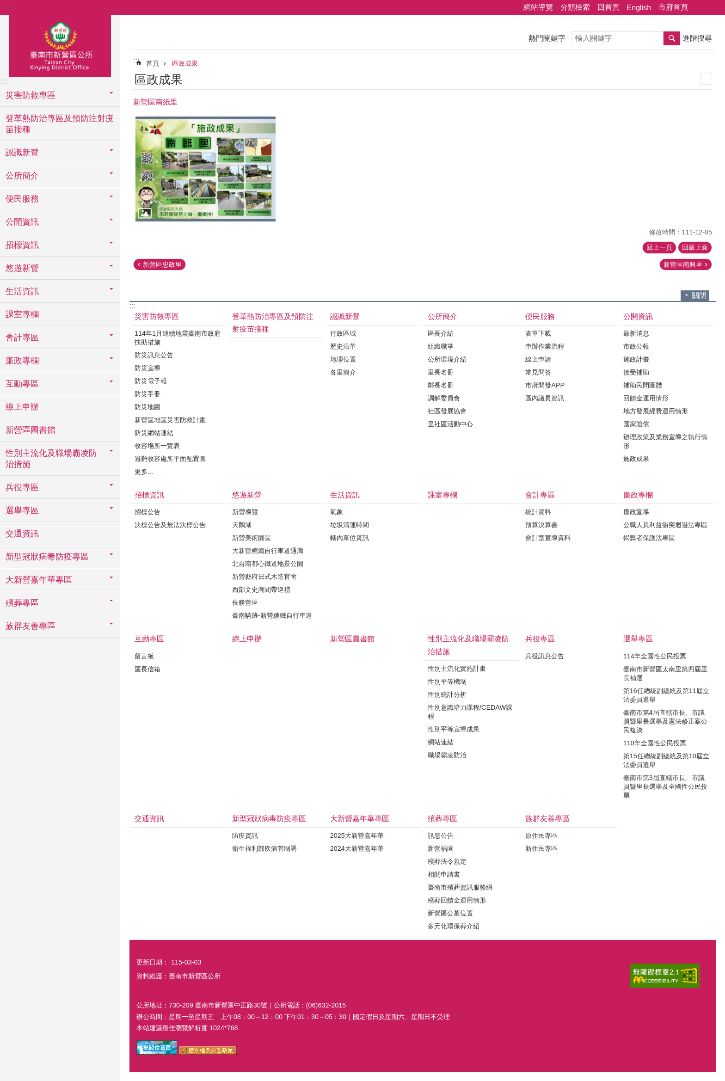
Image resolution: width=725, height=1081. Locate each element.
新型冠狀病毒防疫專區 (269, 819)
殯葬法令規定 (447, 861)
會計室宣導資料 (548, 537)
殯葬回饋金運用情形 (457, 900)
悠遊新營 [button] (22, 268)
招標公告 (147, 512)
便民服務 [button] (22, 198)
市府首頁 (673, 7)
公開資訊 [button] (22, 222)
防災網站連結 (154, 432)
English (639, 8)
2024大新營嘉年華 (357, 848)
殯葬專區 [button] (22, 603)
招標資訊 (149, 495)
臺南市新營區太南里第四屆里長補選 (665, 673)
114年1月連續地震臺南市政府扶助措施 (178, 338)
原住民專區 (541, 835)
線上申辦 (22, 407)
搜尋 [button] (672, 38)
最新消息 (636, 333)
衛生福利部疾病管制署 (264, 848)
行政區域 (343, 333)
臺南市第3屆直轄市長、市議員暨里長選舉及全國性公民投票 (665, 786)
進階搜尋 (697, 38)
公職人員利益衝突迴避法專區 (665, 524)
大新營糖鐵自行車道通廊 (267, 550)
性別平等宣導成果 (453, 729)
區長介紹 (441, 333)
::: (10, 5)
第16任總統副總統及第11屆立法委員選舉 (666, 695)
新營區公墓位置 (450, 913)
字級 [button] (712, 7)
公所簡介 (442, 316)
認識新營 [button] (22, 152)
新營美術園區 (251, 537)
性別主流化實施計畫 (457, 668)
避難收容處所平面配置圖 (170, 458)
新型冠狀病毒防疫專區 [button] (47, 556)
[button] (205, 169)
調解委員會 (444, 398)
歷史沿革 (343, 346)
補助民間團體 (642, 385)
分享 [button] (699, 7)
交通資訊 (22, 533)
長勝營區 (245, 602)
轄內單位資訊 (349, 537)
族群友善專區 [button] (30, 626)
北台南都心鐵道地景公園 (267, 563)
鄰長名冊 (441, 385)
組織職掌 (441, 346)
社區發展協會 (447, 411)
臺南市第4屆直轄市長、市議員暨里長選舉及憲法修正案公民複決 (665, 721)
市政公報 (636, 346)
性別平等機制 (447, 681)
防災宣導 (147, 368)
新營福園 (441, 848)
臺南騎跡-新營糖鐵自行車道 (272, 615)
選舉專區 (638, 639)
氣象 (336, 512)
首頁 (152, 63)
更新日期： (152, 962)
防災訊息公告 (154, 355)
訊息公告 (441, 835)
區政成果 (185, 63)
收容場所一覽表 (157, 445)
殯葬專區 (442, 819)
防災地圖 (147, 407)
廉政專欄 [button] (22, 360)
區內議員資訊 (544, 398)
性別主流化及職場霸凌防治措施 (468, 645)
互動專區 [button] (22, 383)
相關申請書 (444, 874)
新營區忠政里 (162, 264)
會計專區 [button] (22, 337)
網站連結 (441, 742)
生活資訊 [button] (22, 291)
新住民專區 (541, 848)
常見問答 (538, 372)
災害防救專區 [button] (30, 95)
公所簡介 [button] (22, 175)
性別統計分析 (447, 694)
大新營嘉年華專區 (359, 819)
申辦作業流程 (544, 346)
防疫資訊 (245, 835)
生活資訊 (345, 495)
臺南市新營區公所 (60, 44)
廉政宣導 (636, 512)
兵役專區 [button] (22, 487)
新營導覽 (245, 512)
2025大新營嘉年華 (357, 835)
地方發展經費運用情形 (655, 411)
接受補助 (636, 372)
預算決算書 (541, 524)
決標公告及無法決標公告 (170, 524)
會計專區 (540, 495)
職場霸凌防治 (447, 755)
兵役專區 (540, 639)
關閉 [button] (699, 296)
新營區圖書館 (30, 430)
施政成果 (636, 458)
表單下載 (538, 333)
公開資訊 (638, 316)
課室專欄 (22, 314)
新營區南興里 (683, 264)
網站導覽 (538, 7)
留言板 (144, 656)
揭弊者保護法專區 (649, 537)
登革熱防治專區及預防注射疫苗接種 (60, 124)
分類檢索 (575, 7)
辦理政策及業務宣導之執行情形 (665, 441)
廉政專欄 (638, 495)
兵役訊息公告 (544, 656)
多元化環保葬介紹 (453, 926)
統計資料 (538, 512)
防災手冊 (147, 394)
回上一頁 (659, 247)
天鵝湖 (242, 524)
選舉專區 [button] (22, 510)
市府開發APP (545, 385)
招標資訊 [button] (22, 245)
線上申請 (538, 359)
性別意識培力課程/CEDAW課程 (470, 712)
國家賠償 (636, 424)
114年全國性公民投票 (654, 656)
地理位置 (343, 359)
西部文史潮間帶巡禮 (261, 589)
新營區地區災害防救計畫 (170, 420)
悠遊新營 (247, 495)
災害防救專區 (157, 316)
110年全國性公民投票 (654, 743)
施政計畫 (636, 359)
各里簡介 (343, 372)
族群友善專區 (547, 819)
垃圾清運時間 (349, 524)
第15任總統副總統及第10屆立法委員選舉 (666, 760)
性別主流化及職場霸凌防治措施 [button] (51, 458)
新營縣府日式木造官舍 (264, 576)
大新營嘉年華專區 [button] (39, 579)
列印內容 (706, 79)
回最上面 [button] (695, 247)
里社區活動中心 (450, 424)
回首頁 (608, 7)
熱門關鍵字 (546, 38)
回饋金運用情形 (646, 398)
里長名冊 (441, 372)
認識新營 (345, 316)
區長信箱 (147, 669)
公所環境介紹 (447, 359)
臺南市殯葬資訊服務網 (460, 887)
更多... (144, 471)
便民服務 (540, 316)
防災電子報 (151, 381)
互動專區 (149, 639)
